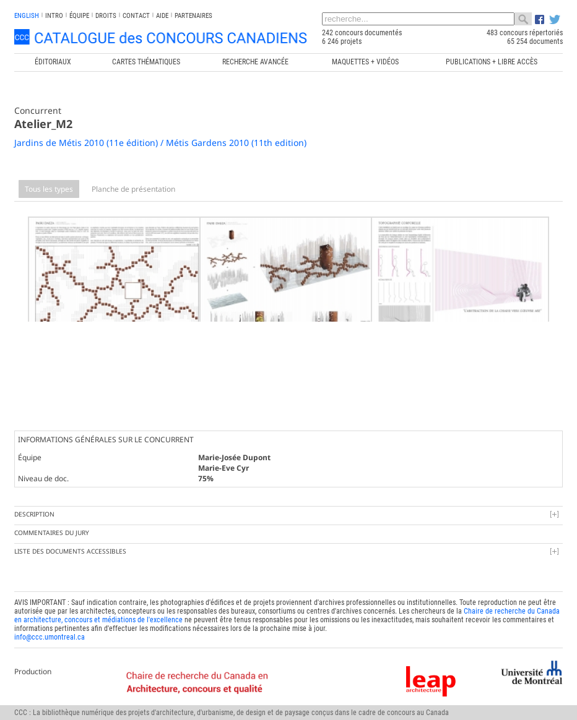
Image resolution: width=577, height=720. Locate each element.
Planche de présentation (133, 189)
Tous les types (49, 189)
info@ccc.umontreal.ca (49, 628)
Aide (162, 16)
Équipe (79, 16)
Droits (105, 16)
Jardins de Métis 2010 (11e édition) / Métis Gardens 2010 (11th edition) (160, 142)
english (26, 16)
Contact (136, 16)
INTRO (54, 16)
